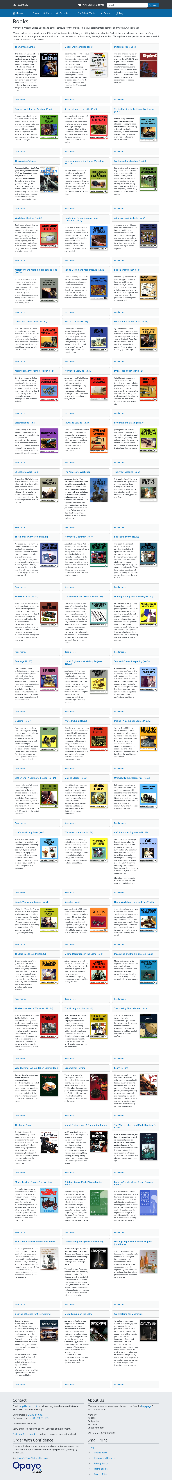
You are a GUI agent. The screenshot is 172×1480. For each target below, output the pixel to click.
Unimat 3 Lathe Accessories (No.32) (132, 777)
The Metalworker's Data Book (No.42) (83, 596)
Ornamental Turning (74, 1067)
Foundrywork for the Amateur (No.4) (33, 109)
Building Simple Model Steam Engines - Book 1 (134, 1183)
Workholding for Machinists (128, 1313)
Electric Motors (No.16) (76, 321)
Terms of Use (100, 1474)
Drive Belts (65, 13)
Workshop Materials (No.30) (78, 832)
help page (146, 1406)
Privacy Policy (101, 1463)
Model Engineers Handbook (78, 46)
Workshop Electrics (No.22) (28, 218)
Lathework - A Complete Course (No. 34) (35, 777)
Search (155, 5)
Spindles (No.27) (72, 902)
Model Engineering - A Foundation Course (85, 1125)
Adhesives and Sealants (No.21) (130, 218)
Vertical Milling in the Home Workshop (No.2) (134, 110)
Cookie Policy (100, 1452)
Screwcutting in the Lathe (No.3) (80, 109)
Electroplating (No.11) (26, 422)
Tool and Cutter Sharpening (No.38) (132, 661)
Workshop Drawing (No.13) (78, 370)
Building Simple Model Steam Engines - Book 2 (84, 1183)
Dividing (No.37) (23, 720)
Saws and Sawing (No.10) (77, 422)
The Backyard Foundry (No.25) (30, 953)
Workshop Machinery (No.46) (79, 536)
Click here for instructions (25, 1434)
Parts (49, 13)
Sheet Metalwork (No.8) (27, 471)
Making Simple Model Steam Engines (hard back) (133, 1243)
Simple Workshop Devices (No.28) (32, 902)
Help (92, 1447)
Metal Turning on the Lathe (78, 1313)
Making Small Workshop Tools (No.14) (34, 370)
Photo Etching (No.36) (75, 720)
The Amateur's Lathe (25, 160)
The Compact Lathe (25, 46)
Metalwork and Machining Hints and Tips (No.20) (36, 271)
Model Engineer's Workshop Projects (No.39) (83, 662)
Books (36, 13)
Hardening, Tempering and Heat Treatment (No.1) (81, 219)
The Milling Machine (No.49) (78, 1008)
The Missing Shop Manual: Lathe (130, 1008)
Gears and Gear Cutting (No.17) (31, 321)
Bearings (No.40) (23, 661)
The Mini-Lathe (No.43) (26, 596)
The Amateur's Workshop (77, 471)
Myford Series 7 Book (125, 46)
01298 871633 (35, 1414)
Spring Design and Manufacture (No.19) (84, 269)
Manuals (20, 13)
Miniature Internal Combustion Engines (35, 1241)
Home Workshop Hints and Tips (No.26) (134, 902)
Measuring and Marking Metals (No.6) (133, 953)
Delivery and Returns (104, 1458)
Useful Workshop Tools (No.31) (30, 832)
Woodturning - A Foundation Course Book (36, 1067)
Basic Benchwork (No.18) (127, 269)
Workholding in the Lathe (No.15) (131, 321)
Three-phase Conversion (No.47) (31, 536)
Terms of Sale (101, 1468)
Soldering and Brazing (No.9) (129, 422)
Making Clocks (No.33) (75, 777)
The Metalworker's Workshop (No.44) (34, 1008)
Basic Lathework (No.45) (126, 536)
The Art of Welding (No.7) (127, 471)
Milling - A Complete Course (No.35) (132, 720)
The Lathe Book (23, 1125)
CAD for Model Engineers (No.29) (131, 832)
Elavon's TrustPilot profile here (32, 1458)
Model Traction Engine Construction (33, 1182)
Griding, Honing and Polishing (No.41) (133, 596)
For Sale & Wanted (87, 13)
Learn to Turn (121, 1067)
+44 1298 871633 (39, 1418)
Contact (108, 13)
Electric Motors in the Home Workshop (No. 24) (84, 162)
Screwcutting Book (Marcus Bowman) (83, 1241)
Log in (122, 13)
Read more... (20, 99)
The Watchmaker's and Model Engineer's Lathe (135, 1126)
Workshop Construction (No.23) (130, 160)
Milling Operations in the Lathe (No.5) (83, 953)
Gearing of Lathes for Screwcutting (33, 1313)
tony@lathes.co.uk (28, 1406)
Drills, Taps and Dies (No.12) (128, 370)
